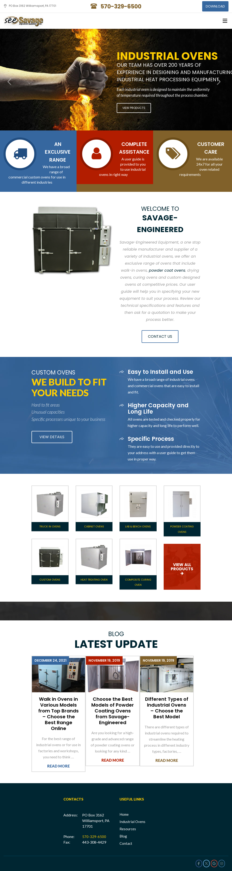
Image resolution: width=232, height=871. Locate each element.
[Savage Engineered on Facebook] (199, 863)
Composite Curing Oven (138, 582)
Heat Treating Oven (94, 580)
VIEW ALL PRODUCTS (182, 567)
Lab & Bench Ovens (138, 526)
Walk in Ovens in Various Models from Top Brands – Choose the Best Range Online (58, 714)
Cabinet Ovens (94, 526)
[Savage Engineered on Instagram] (221, 863)
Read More (58, 766)
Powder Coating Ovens (182, 529)
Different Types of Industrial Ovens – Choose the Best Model (166, 708)
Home (124, 814)
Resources (128, 829)
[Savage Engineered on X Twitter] (206, 863)
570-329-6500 (94, 836)
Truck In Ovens (50, 526)
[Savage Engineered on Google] (214, 863)
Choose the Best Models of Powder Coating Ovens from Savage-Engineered (112, 711)
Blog (123, 836)
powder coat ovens (167, 270)
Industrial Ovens (132, 821)
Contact (126, 843)
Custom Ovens (49, 580)
